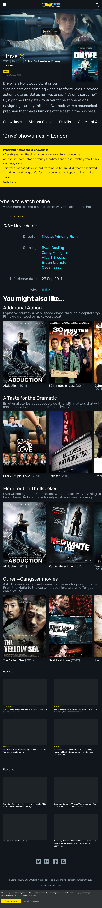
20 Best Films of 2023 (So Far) (15, 841)
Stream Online (41, 122)
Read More (32, 896)
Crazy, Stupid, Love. (17, 476)
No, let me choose (31, 901)
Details (65, 122)
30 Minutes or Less (62, 385)
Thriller (8, 65)
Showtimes (12, 122)
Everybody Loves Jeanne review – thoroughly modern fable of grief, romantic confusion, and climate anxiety (73, 752)
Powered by (13, 217)
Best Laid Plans (60, 660)
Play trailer (49, 31)
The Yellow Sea (14, 660)
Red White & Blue (61, 566)
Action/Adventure (37, 61)
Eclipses (55, 476)
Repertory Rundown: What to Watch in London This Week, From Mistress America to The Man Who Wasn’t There (75, 843)
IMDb (46, 290)
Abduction (10, 385)
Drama (55, 61)
